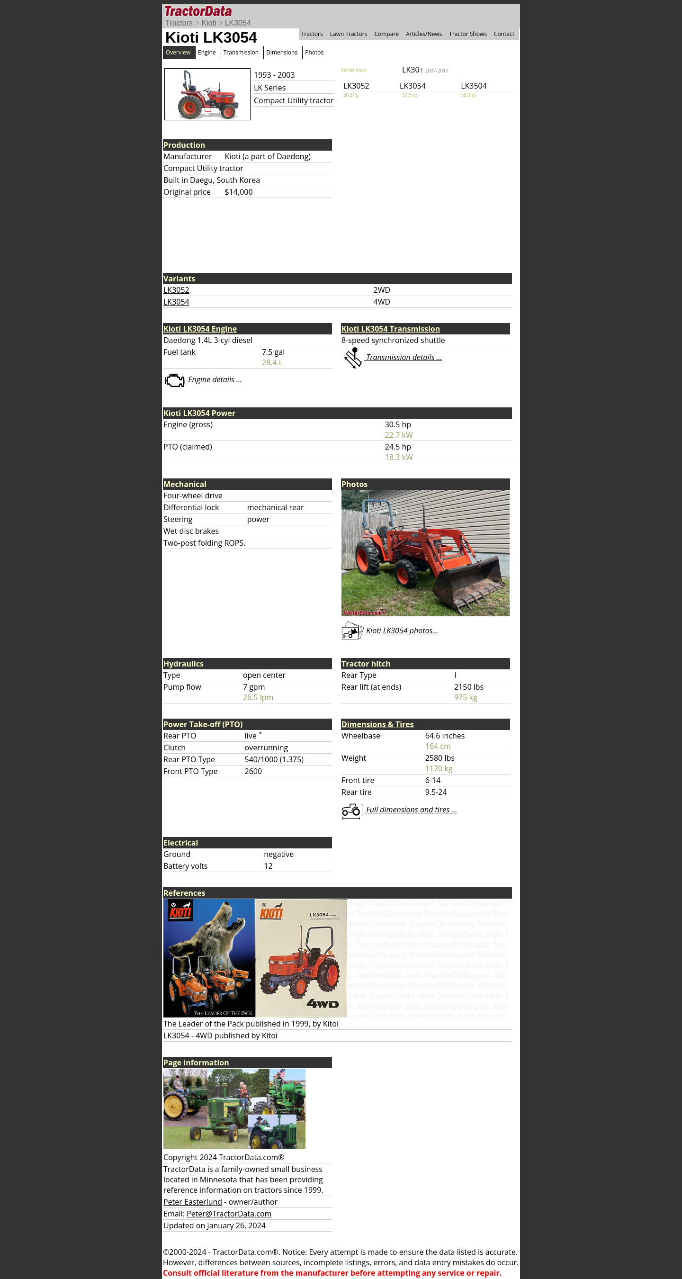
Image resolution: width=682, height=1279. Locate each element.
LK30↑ (425, 69)
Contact (504, 34)
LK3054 (238, 23)
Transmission (241, 52)
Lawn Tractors (349, 34)
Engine (207, 52)
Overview (178, 52)
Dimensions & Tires (377, 724)
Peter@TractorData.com (229, 1213)
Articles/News (424, 34)
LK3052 (176, 290)
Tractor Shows (468, 34)
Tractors (179, 23)
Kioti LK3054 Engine (200, 329)
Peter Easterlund (192, 1202)
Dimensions (281, 52)
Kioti (208, 23)
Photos (314, 52)
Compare (386, 34)
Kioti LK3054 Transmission (390, 329)
